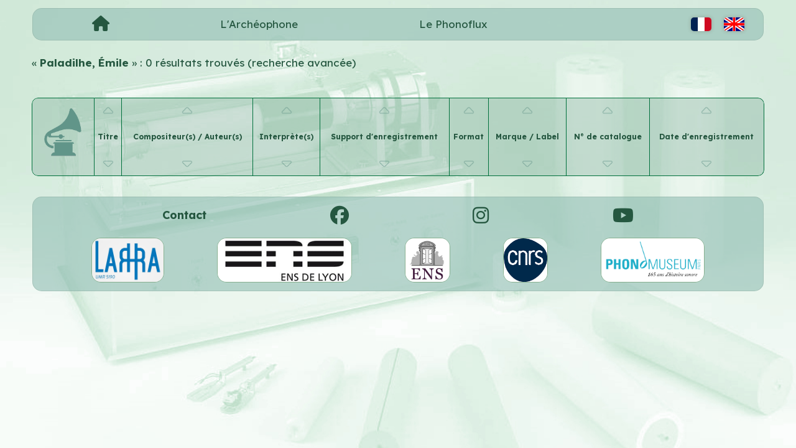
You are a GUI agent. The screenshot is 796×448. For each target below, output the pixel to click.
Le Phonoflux (453, 23)
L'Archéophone (259, 23)
